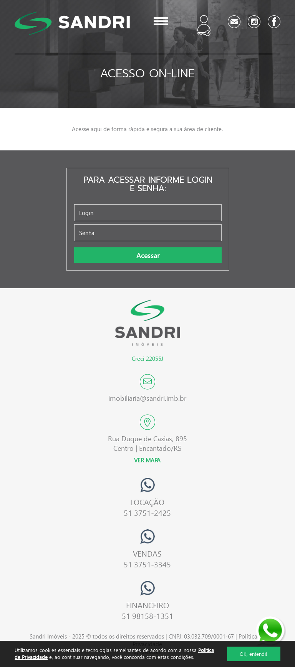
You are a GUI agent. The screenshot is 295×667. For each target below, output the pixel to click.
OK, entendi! (253, 653)
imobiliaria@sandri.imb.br (147, 398)
